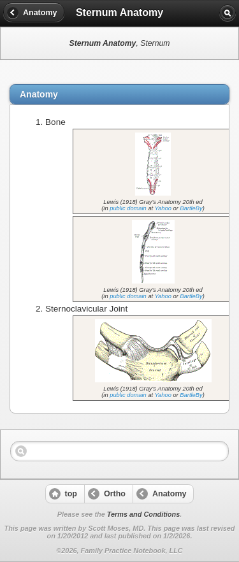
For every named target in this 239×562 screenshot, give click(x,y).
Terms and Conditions (143, 514)
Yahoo (163, 208)
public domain (128, 208)
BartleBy (191, 208)
